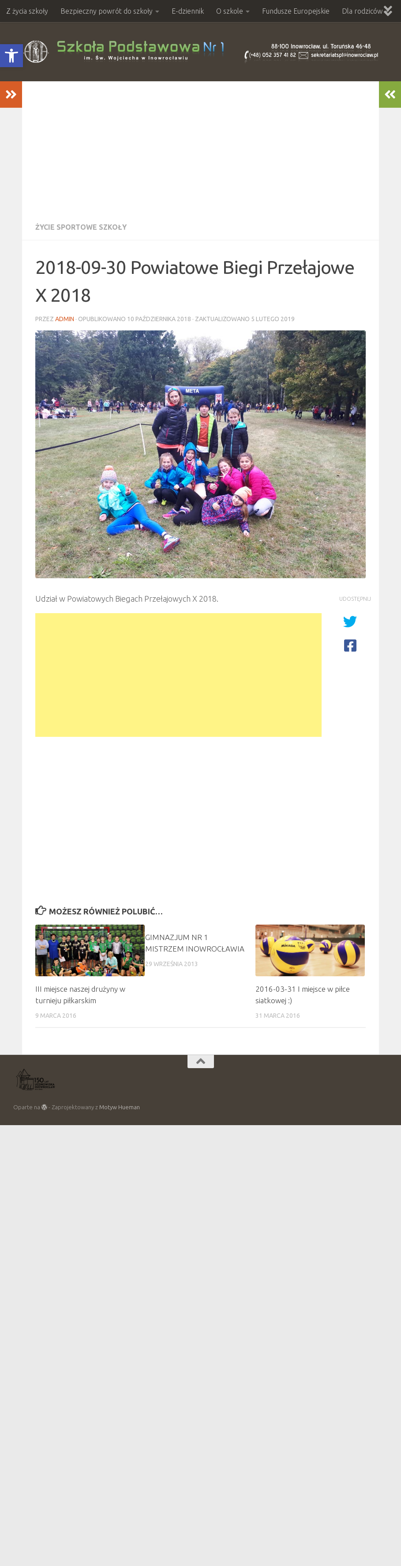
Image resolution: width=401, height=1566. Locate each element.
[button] (11, 55)
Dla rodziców (362, 11)
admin (64, 318)
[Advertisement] (200, 147)
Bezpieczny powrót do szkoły (106, 11)
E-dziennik (188, 11)
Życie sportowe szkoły (81, 227)
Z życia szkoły (27, 11)
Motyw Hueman (119, 1107)
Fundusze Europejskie (296, 11)
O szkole (229, 11)
